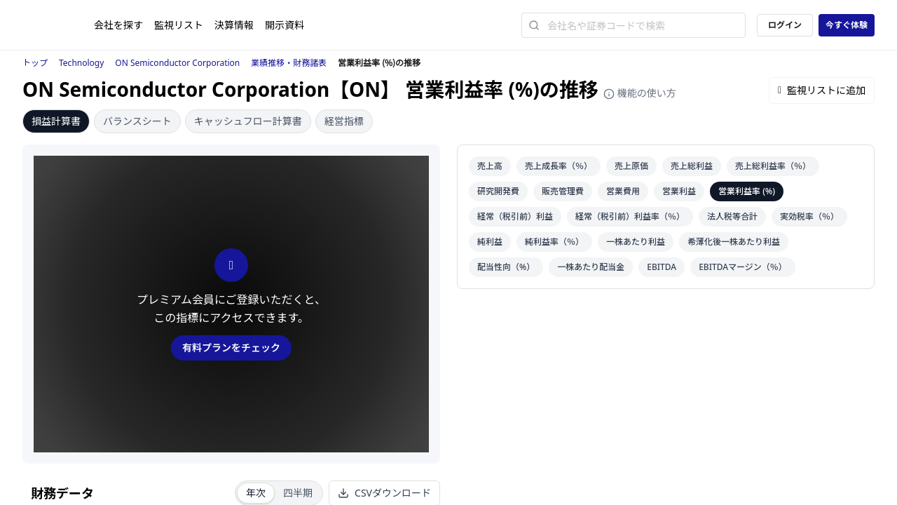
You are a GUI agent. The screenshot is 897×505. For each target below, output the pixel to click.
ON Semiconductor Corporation (177, 63)
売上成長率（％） (558, 166)
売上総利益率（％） (773, 166)
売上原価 (631, 166)
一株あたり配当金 (590, 267)
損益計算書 (56, 121)
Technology (81, 63)
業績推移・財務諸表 (289, 63)
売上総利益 (692, 166)
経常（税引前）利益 (515, 216)
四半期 (298, 492)
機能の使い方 (639, 93)
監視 (178, 25)
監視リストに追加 (821, 90)
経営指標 (344, 121)
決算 (234, 25)
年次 (256, 492)
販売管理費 (563, 191)
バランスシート (137, 121)
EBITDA (661, 267)
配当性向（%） (506, 267)
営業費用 (623, 191)
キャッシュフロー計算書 (248, 121)
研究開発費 (498, 191)
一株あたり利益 (635, 242)
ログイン (785, 25)
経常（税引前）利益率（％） (630, 216)
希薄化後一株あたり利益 (733, 242)
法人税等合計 (732, 216)
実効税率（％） (809, 216)
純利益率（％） (554, 242)
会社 (118, 25)
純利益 (489, 242)
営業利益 (679, 191)
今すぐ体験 (847, 25)
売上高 (489, 166)
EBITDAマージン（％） (743, 267)
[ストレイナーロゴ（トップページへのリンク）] (58, 25)
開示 (284, 25)
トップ (35, 63)
